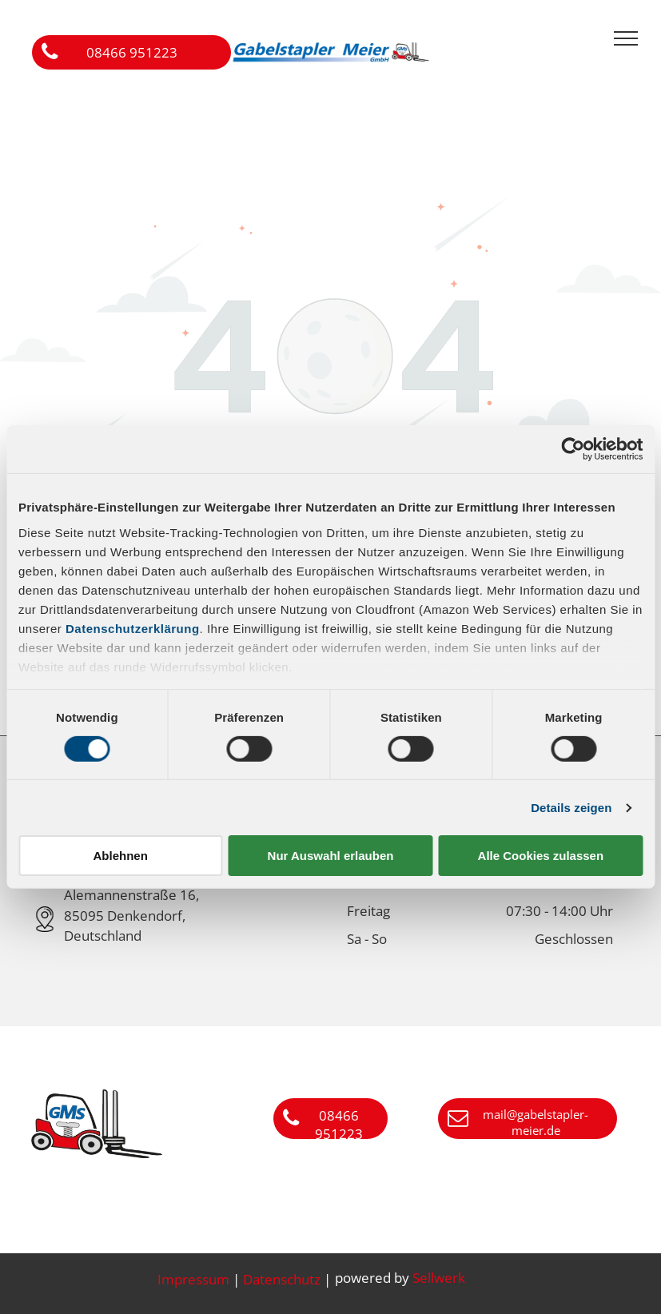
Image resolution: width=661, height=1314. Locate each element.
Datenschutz (282, 1279)
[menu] (626, 38)
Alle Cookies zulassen (541, 855)
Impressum (193, 1279)
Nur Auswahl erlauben (331, 855)
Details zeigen (571, 807)
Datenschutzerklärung (133, 628)
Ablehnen (121, 855)
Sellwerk (438, 1277)
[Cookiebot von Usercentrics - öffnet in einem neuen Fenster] (573, 449)
